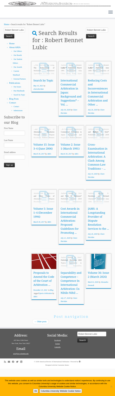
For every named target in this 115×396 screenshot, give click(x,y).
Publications (14, 110)
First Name (8, 155)
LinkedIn (57, 374)
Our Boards (18, 82)
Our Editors (18, 78)
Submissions (18, 138)
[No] (111, 386)
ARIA (49, 181)
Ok (35, 391)
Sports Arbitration (45, 321)
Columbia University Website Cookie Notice (61, 391)
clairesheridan (38, 116)
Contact (12, 130)
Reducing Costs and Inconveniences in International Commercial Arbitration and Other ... (98, 120)
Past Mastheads (19, 118)
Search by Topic (19, 122)
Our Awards (18, 94)
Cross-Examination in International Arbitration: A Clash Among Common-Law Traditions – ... (97, 184)
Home (6, 52)
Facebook (57, 367)
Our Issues (17, 114)
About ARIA (15, 74)
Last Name (8, 167)
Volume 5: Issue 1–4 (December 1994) (43, 240)
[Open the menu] (110, 39)
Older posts (40, 349)
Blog (51, 317)
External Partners (20, 106)
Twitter (57, 371)
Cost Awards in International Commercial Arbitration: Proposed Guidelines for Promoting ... (70, 248)
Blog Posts (14, 126)
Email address (10, 179)
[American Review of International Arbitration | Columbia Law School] (57, 17)
